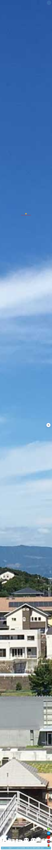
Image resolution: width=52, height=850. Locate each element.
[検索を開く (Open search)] (48, 425)
